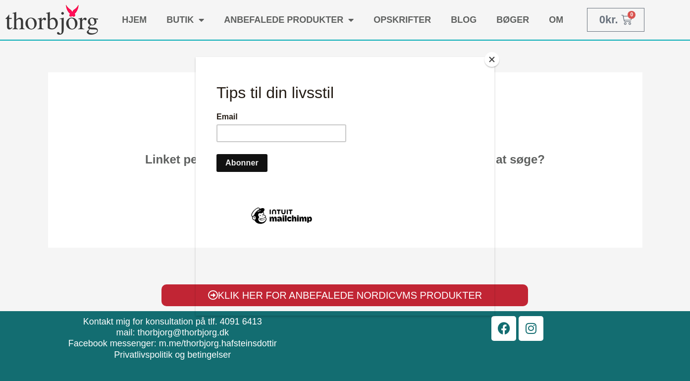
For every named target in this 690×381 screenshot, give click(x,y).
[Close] (491, 59)
